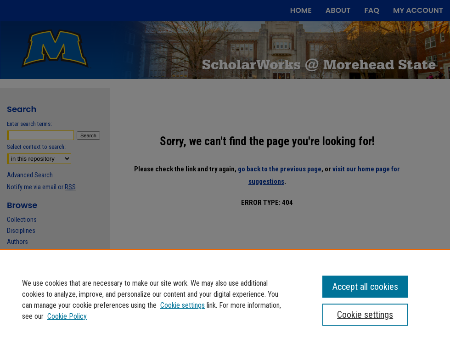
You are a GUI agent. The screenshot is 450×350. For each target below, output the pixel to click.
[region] (225, 299)
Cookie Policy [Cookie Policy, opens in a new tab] (67, 316)
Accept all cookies (365, 286)
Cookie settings (182, 305)
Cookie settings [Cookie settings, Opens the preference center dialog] (365, 314)
